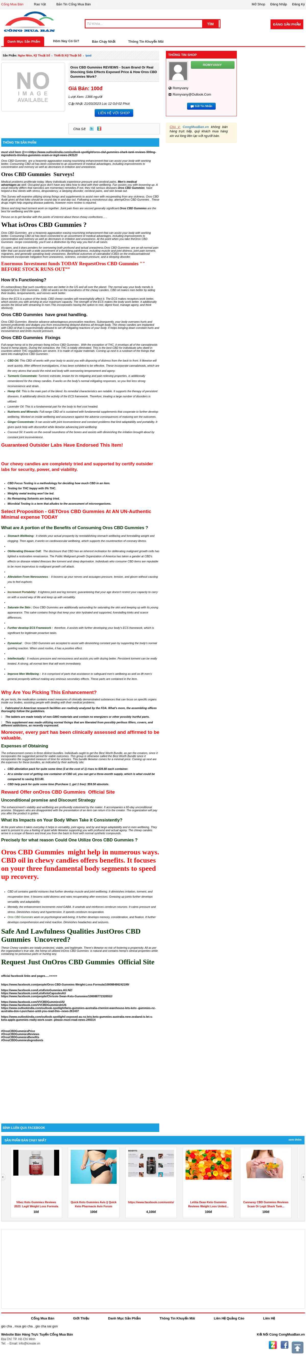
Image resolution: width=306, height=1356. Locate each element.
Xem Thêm (294, 1139)
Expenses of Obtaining (24, 746)
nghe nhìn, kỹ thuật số (34, 55)
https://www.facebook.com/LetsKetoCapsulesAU (33, 993)
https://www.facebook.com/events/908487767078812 (163, 1202)
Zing (99, 128)
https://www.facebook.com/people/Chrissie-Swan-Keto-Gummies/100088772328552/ (57, 996)
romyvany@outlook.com (192, 94)
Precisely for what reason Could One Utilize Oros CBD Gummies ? (69, 840)
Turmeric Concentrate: (23, 375)
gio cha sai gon (46, 1326)
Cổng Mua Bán (12, 4)
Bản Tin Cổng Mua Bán (73, 4)
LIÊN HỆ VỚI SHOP (114, 113)
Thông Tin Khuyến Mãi (146, 41)
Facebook (284, 1345)
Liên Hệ (269, 1318)
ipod (88, 55)
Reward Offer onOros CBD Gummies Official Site (58, 792)
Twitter (92, 128)
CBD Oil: (13, 360)
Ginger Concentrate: (21, 421)
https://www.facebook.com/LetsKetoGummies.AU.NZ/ (36, 990)
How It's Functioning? (23, 279)
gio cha (6, 1326)
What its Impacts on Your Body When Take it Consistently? (62, 820)
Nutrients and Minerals (23, 411)
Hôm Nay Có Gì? (66, 41)
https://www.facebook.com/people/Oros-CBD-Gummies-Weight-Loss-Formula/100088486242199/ (65, 984)
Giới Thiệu (81, 1318)
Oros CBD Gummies (133, 208)
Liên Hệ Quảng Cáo (229, 1318)
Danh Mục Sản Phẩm (24, 41)
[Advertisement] (80, 1080)
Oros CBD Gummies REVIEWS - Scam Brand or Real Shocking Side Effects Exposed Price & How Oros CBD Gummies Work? (113, 71)
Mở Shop (258, 4)
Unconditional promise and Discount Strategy (48, 800)
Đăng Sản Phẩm (287, 24)
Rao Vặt (40, 4)
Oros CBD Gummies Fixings (30, 337)
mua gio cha (24, 1326)
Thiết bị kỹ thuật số (67, 55)
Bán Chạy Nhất (103, 41)
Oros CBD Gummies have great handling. (44, 314)
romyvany (180, 88)
